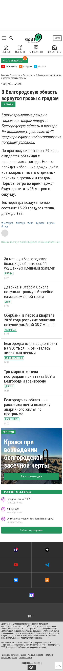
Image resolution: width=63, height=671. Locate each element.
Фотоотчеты (54, 49)
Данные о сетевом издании (14, 655)
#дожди (40, 223)
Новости (20, 49)
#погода (20, 223)
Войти (57, 38)
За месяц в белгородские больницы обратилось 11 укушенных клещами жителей (29, 264)
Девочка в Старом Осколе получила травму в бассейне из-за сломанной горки (28, 292)
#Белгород (7, 223)
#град (4, 226)
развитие (37, 663)
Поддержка (27, 663)
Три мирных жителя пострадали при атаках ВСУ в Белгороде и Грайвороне (29, 376)
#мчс (30, 223)
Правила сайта (25, 657)
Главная (6, 49)
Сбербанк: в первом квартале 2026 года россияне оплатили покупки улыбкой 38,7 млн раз (30, 320)
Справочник (36, 49)
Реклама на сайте (35, 655)
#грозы (51, 223)
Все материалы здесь (31, 476)
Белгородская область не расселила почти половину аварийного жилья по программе (27, 407)
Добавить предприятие (31, 530)
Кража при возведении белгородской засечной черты (26, 453)
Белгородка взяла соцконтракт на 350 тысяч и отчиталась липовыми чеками (30, 348)
